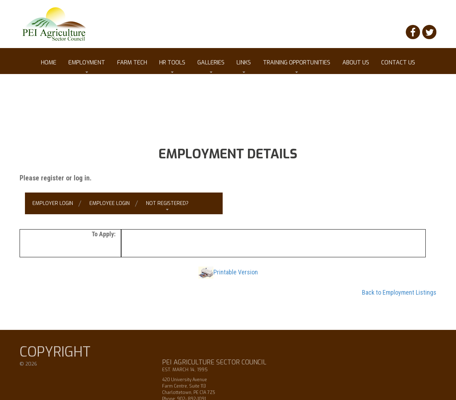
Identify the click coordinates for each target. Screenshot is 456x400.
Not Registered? (167, 203)
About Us (355, 62)
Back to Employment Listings (399, 292)
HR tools (172, 66)
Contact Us (398, 62)
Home (48, 62)
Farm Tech (132, 62)
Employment (86, 66)
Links (243, 66)
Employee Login (109, 203)
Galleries (211, 66)
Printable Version (235, 272)
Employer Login (52, 203)
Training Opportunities (297, 66)
